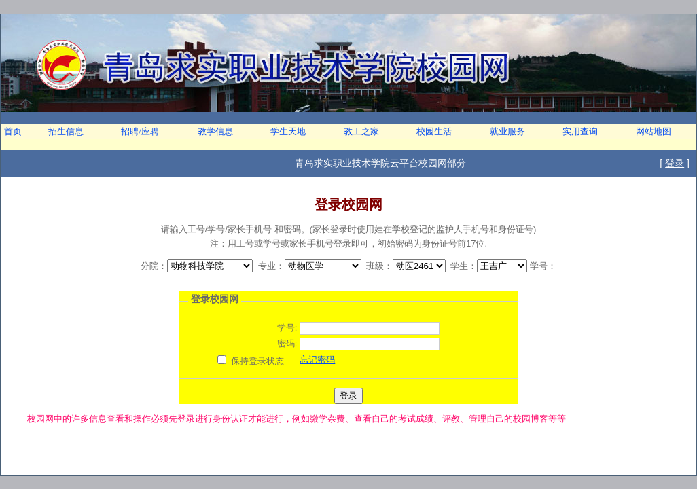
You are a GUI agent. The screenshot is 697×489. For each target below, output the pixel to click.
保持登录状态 (257, 361)
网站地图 (653, 131)
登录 (674, 163)
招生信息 (66, 131)
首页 (13, 131)
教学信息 (215, 131)
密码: (287, 343)
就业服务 (507, 131)
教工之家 (361, 131)
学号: (287, 328)
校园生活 (434, 131)
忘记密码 (317, 360)
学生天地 (288, 131)
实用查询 (580, 131)
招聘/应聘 (140, 131)
